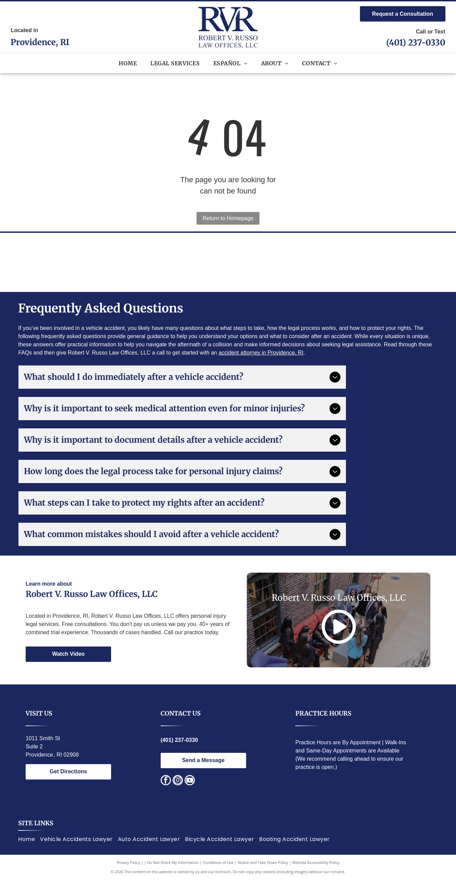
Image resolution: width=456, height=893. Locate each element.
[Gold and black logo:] (329, 268)
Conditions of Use (218, 875)
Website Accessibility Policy (315, 875)
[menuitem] (128, 63)
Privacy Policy (128, 875)
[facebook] (166, 794)
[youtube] (190, 794)
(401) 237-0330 (415, 42)
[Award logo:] (194, 268)
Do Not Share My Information (173, 875)
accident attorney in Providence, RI (260, 366)
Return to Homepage (228, 218)
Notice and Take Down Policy (263, 875)
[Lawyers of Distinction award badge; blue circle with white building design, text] (261, 268)
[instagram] (178, 794)
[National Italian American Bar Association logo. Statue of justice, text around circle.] (126, 268)
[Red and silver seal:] (396, 268)
